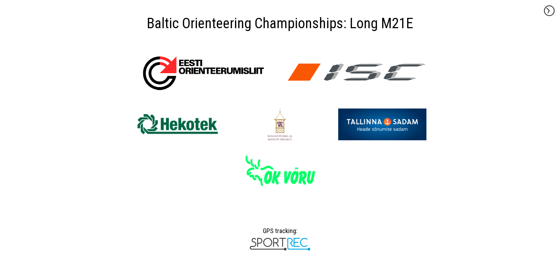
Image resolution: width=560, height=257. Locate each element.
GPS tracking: (280, 233)
